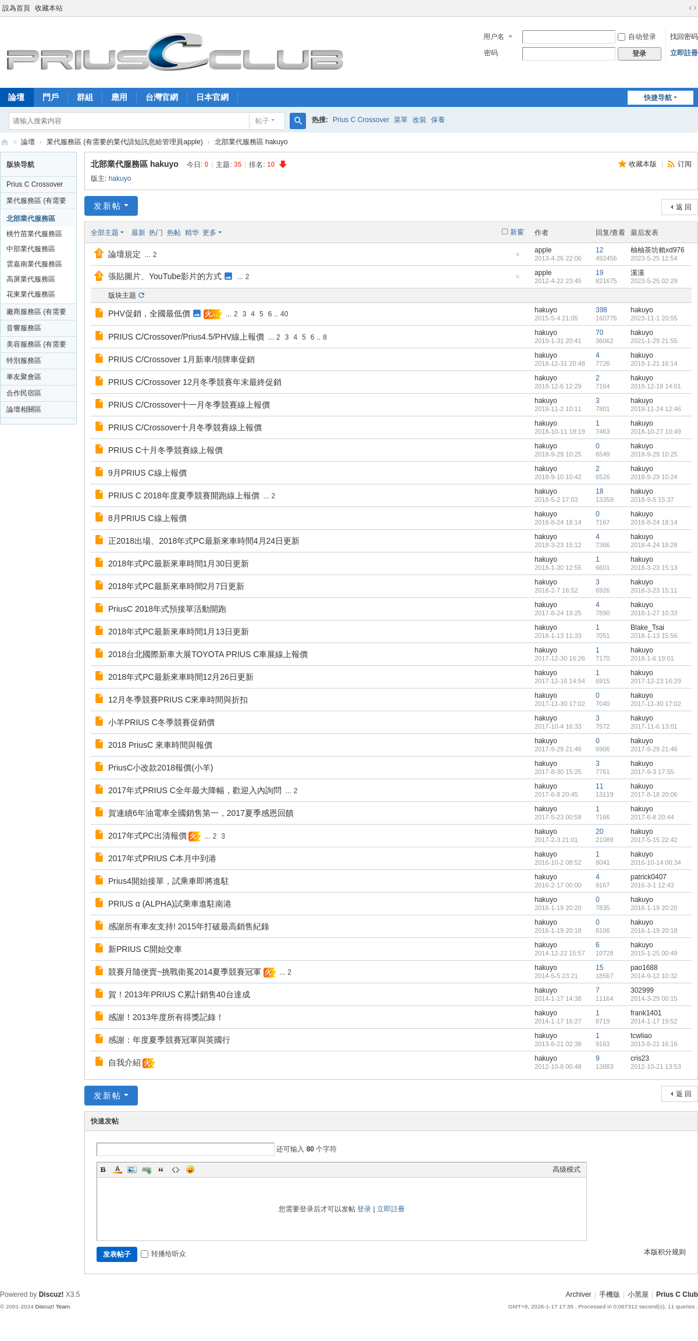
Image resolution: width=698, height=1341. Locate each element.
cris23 (640, 1058)
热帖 (174, 233)
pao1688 (644, 968)
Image (132, 1169)
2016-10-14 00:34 (656, 862)
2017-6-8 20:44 (652, 817)
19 (599, 273)
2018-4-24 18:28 (654, 544)
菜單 (401, 120)
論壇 (28, 142)
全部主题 (105, 233)
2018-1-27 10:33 (654, 612)
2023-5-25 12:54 (654, 258)
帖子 (262, 121)
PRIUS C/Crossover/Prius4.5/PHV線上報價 (186, 336)
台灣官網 (161, 97)
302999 (642, 990)
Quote (161, 1169)
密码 (491, 53)
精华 (192, 233)
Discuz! (51, 1294)
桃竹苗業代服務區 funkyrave (34, 235)
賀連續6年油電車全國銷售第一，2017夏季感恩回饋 (201, 813)
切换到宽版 (693, 8)
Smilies (190, 1169)
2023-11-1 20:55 (654, 318)
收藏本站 (49, 8)
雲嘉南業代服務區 (34, 264)
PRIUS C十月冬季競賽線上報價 (165, 450)
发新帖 (108, 206)
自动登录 (637, 37)
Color (117, 1169)
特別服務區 (23, 360)
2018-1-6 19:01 (652, 658)
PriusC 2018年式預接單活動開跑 (167, 609)
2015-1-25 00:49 (654, 953)
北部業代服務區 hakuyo (251, 142)
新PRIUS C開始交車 (145, 949)
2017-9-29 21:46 (654, 749)
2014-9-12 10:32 (654, 975)
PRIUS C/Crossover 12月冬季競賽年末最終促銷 (195, 382)
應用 (119, 97)
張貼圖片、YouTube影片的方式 (165, 276)
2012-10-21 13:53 (656, 1066)
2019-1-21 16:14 (654, 363)
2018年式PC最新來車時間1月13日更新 (178, 631)
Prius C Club (4, 142)
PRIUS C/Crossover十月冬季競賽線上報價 (185, 427)
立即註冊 (684, 53)
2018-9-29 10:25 (654, 454)
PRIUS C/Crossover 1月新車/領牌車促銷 (181, 359)
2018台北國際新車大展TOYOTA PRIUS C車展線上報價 (208, 654)
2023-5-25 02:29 (654, 280)
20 (599, 832)
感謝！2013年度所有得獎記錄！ (166, 1017)
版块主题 (122, 295)
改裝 (419, 120)
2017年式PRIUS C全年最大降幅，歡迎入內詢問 (195, 790)
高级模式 (567, 1169)
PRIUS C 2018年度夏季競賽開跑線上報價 (183, 495)
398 (601, 310)
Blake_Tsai (647, 627)
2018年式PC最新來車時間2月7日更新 (176, 586)
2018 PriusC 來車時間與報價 (160, 745)
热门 (156, 233)
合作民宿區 (23, 393)
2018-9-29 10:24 (654, 476)
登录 (364, 1209)
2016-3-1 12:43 (652, 885)
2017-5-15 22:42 (654, 839)
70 (599, 333)
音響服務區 (23, 328)
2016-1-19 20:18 (654, 930)
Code (175, 1169)
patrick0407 (649, 877)
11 (599, 786)
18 (599, 491)
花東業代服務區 (30, 294)
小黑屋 (638, 1294)
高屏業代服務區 (30, 279)
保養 (438, 120)
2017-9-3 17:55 (652, 771)
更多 (209, 233)
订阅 (685, 164)
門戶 (50, 97)
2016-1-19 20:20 (654, 907)
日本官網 (212, 97)
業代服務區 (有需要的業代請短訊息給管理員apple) (125, 142)
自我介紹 (124, 1062)
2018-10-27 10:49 (656, 431)
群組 (85, 97)
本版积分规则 (665, 1252)
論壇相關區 (23, 409)
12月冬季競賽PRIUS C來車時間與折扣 (178, 699)
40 (284, 314)
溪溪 (637, 273)
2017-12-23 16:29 (656, 680)
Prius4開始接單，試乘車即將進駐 (168, 881)
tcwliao (641, 1036)
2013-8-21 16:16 (654, 1043)
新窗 (517, 232)
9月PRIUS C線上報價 (147, 472)
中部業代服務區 (30, 249)
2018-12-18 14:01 (656, 386)
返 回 (684, 207)
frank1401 (646, 1013)
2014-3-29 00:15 (654, 998)
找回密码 (684, 37)
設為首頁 (16, 8)
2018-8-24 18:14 (654, 522)
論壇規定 (124, 254)
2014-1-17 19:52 (654, 1021)
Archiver (579, 1294)
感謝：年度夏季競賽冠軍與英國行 (169, 1039)
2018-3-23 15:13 (654, 567)
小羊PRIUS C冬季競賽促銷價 (161, 722)
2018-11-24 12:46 (656, 408)
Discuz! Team (52, 1306)
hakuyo (120, 178)
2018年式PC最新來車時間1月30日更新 (178, 563)
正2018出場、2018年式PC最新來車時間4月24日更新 (204, 540)
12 (599, 250)
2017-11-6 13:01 (654, 726)
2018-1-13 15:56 (654, 635)
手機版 (609, 1294)
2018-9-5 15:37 (652, 499)
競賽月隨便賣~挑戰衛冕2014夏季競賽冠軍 (184, 971)
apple (543, 250)
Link (146, 1169)
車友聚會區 (23, 377)
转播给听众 (163, 1254)
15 (599, 968)
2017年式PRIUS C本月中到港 (162, 858)
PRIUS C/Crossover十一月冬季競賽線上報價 (189, 404)
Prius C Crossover (361, 120)
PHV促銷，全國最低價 (149, 313)
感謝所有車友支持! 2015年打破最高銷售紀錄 (188, 926)
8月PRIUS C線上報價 (147, 518)
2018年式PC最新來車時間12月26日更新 (181, 677)
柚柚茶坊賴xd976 (658, 250)
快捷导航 (658, 98)
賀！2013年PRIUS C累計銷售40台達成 (179, 994)
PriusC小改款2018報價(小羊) (160, 767)
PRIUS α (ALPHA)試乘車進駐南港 (170, 903)
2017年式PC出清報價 (147, 835)
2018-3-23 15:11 (654, 590)
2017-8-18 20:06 (654, 794)
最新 (138, 233)
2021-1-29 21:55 (654, 340)
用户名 (493, 37)
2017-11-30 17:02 (656, 703)
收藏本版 (643, 164)
